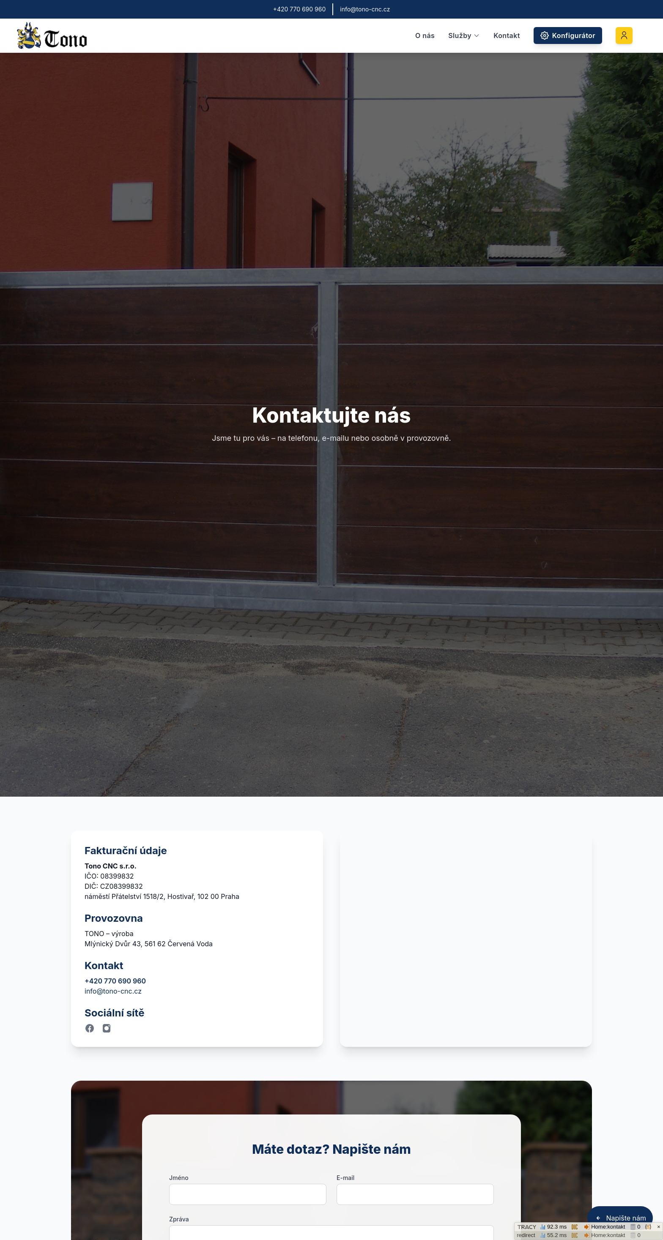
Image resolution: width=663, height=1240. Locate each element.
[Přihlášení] (624, 35)
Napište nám (620, 1218)
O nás (425, 35)
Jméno (179, 1177)
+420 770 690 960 (115, 981)
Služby (464, 35)
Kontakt (506, 35)
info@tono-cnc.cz (113, 991)
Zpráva (179, 1219)
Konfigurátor (567, 35)
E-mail (345, 1177)
